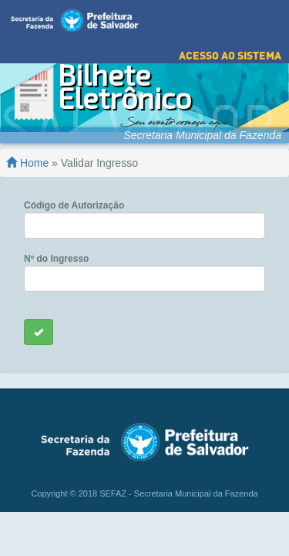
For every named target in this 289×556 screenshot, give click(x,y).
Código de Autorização (74, 193)
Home (27, 151)
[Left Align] (38, 320)
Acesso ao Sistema (230, 43)
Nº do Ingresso (56, 247)
